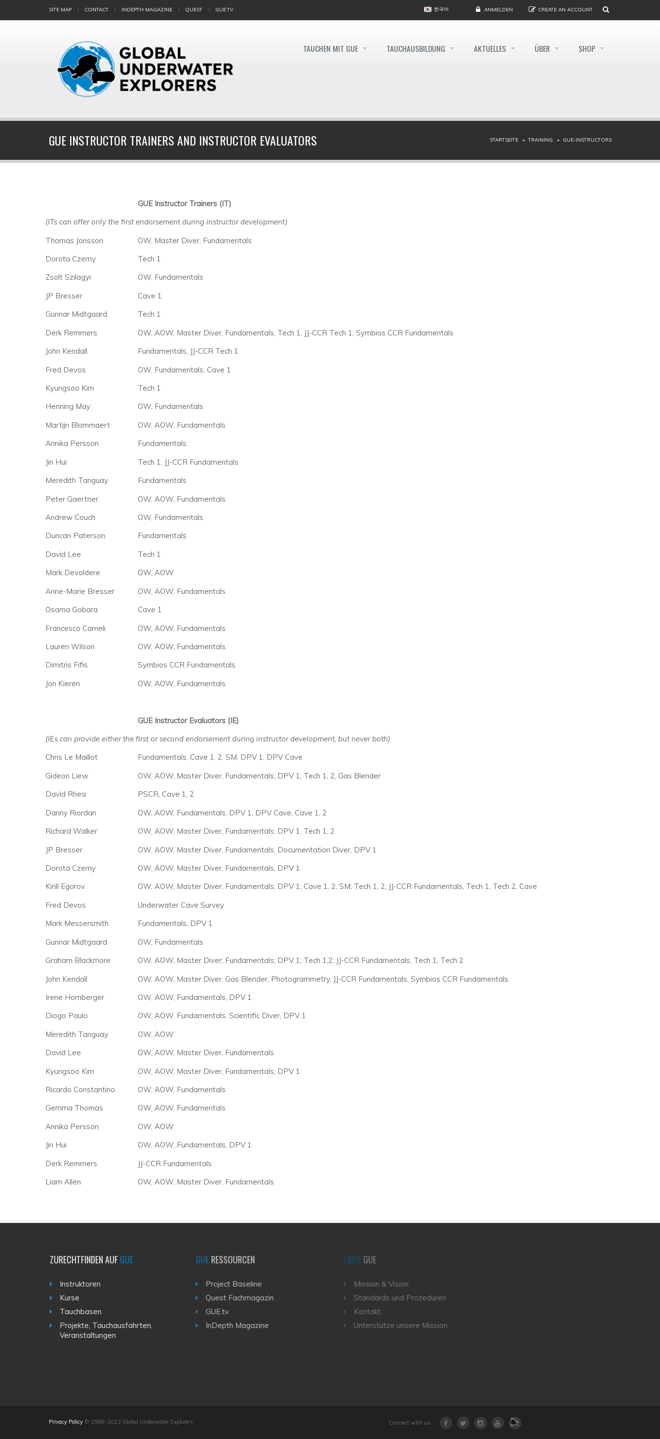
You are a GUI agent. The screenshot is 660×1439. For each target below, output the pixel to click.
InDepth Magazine (146, 9)
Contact (96, 9)
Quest (193, 9)
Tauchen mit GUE (324, 48)
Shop (588, 48)
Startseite (504, 140)
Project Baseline (240, 1284)
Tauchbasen (85, 1311)
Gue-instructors (587, 140)
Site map (60, 9)
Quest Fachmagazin (246, 1297)
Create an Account (565, 9)
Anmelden (498, 9)
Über (541, 48)
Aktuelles (487, 48)
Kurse (73, 1297)
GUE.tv (223, 1311)
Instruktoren (84, 1284)
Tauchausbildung (411, 48)
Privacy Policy (66, 1421)
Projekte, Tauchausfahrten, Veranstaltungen (110, 1330)
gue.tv (224, 9)
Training (540, 140)
